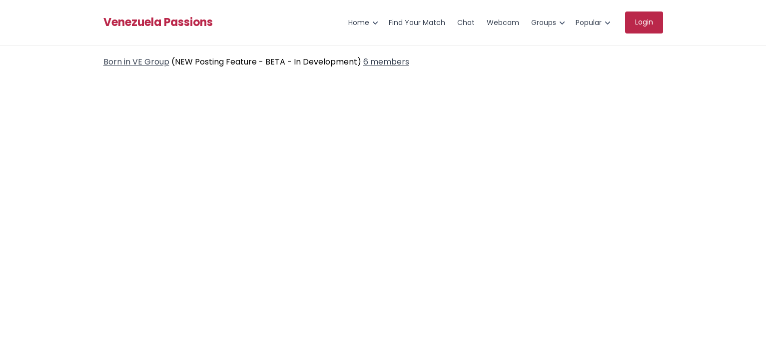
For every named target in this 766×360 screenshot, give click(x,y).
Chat (466, 23)
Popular (589, 23)
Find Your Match (417, 23)
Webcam (503, 23)
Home (358, 23)
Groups (543, 23)
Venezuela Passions (158, 22)
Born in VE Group (136, 62)
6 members (386, 62)
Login (644, 22)
